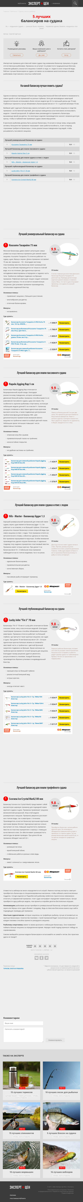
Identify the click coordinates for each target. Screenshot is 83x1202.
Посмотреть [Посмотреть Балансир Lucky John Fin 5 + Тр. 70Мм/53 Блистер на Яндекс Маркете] (64, 718)
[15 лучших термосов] (21, 1075)
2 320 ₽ (53, 349)
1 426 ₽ (53, 461)
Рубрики (56, 3)
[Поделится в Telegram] (46, 959)
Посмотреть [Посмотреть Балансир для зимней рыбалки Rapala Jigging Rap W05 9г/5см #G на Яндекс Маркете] (64, 462)
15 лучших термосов (21, 1092)
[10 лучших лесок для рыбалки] (61, 1075)
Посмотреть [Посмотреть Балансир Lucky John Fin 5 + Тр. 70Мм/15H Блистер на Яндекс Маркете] (64, 698)
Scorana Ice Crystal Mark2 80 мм (28, 872)
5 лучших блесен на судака (61, 1133)
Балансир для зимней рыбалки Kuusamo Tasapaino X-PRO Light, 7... (27, 349)
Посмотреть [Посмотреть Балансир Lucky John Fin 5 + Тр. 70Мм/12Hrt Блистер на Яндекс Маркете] (64, 704)
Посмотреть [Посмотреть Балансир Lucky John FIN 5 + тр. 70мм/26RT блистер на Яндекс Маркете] (64, 724)
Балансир (47, 592)
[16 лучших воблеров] (61, 1155)
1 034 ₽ (53, 697)
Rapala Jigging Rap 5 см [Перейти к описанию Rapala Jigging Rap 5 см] (20, 153)
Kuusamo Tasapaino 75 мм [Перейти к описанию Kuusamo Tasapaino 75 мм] (22, 144)
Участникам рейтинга (18, 1198)
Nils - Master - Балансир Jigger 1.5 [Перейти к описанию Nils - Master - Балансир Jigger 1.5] (25, 162)
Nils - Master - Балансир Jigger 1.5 (28, 587)
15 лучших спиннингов (21, 1133)
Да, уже (42, 55)
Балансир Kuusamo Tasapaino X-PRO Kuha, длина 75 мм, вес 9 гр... (27, 336)
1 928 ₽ (53, 342)
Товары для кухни (25, 1096)
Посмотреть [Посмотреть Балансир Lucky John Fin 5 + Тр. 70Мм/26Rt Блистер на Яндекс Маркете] (64, 711)
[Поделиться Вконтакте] (36, 959)
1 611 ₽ (53, 724)
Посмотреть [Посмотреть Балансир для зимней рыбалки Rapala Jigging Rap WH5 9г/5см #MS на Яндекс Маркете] (64, 482)
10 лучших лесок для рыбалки (61, 1092)
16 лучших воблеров (61, 1172)
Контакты (71, 1187)
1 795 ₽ (53, 329)
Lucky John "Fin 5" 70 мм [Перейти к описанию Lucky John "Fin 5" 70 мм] (21, 171)
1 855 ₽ (53, 336)
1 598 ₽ (53, 323)
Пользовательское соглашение (57, 1190)
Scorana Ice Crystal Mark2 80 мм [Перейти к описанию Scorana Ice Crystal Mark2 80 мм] (24, 179)
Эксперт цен (38, 3)
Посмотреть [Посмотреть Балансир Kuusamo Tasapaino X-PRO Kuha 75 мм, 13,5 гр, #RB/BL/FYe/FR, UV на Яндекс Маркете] (64, 323)
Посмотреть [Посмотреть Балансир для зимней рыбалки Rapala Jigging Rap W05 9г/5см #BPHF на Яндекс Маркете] (64, 468)
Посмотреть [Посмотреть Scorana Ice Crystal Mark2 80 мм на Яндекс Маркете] (21, 877)
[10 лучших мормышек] (21, 1155)
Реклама (13, 1195)
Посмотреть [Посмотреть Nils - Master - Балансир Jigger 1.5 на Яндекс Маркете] (21, 591)
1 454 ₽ (53, 468)
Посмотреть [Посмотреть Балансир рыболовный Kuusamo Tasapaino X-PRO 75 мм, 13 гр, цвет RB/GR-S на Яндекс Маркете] (64, 343)
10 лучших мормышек (21, 1172)
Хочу (66, 55)
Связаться (17, 55)
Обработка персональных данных (63, 1191)
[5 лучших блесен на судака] (61, 1116)
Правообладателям (68, 1193)
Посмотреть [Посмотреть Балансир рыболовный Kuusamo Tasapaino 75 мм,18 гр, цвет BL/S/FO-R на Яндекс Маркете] (64, 329)
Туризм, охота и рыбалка (26, 1097)
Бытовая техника (11, 1096)
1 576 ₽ (53, 481)
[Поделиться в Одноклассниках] (41, 959)
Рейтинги (22, 3)
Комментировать (55, 1040)
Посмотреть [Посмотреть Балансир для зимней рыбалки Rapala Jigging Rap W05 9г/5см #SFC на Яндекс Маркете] (64, 475)
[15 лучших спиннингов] (21, 1116)
